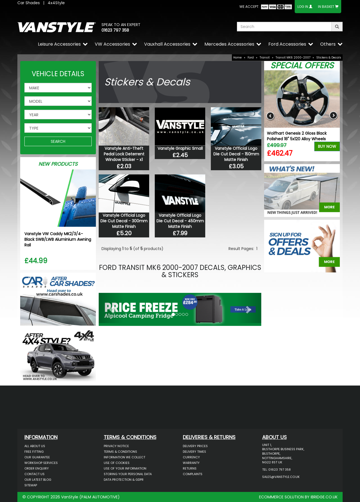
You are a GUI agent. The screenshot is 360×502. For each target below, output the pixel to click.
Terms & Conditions (120, 451)
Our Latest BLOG (37, 479)
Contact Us (34, 474)
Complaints (192, 474)
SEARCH (58, 141)
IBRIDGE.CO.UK (324, 497)
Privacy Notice (116, 446)
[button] (111, 308)
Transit (265, 57)
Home (237, 57)
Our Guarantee (37, 457)
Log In (302, 6)
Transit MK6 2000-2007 (293, 57)
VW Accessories (112, 44)
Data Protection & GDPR (124, 479)
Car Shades (28, 3)
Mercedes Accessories (229, 44)
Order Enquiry (36, 468)
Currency (191, 457)
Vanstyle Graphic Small (180, 148)
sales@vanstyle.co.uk (281, 477)
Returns (190, 468)
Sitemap (30, 485)
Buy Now (327, 146)
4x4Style (56, 3)
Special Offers (302, 65)
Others (328, 44)
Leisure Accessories (59, 44)
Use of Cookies (117, 463)
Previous (270, 116)
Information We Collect (124, 457)
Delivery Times (194, 451)
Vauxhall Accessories (167, 44)
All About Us (34, 446)
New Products (58, 163)
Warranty (191, 463)
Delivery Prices (195, 446)
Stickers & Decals (328, 57)
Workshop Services (41, 463)
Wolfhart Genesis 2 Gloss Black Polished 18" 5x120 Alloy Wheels (297, 136)
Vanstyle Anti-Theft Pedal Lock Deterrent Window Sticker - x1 (124, 154)
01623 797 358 (115, 30)
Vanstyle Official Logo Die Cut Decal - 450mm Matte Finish (180, 221)
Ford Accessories (287, 44)
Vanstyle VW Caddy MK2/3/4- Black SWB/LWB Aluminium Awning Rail (57, 239)
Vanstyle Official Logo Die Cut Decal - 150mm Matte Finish (236, 154)
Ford (251, 57)
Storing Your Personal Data (128, 474)
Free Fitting (34, 451)
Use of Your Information (125, 468)
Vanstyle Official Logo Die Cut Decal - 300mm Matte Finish (123, 221)
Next (333, 116)
